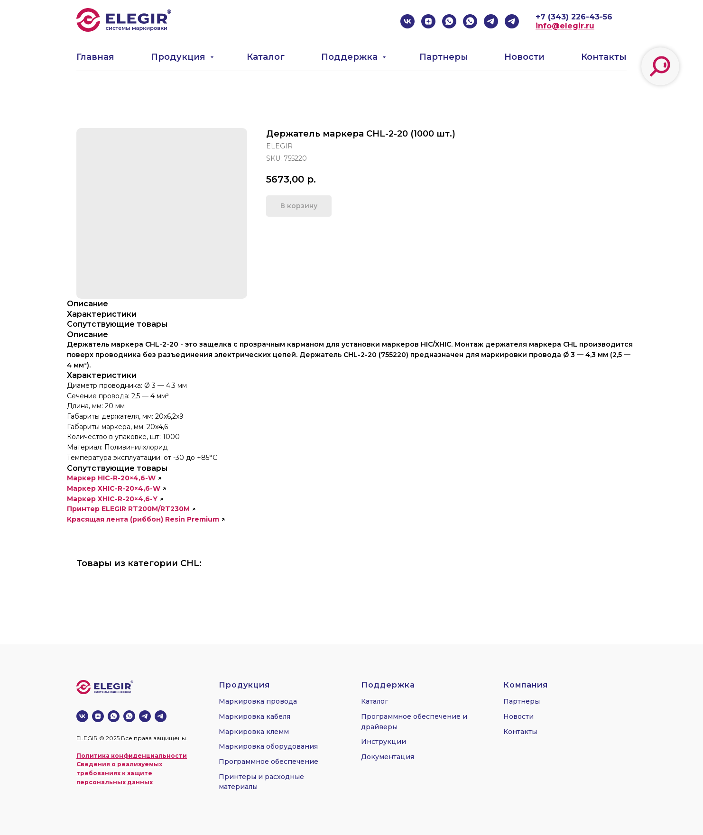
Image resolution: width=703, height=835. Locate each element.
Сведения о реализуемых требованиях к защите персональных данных (119, 773)
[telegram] (491, 21)
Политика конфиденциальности (131, 755)
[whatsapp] (449, 21)
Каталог (266, 57)
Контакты (604, 57)
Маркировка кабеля (254, 716)
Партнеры (443, 57)
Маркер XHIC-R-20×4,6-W (113, 488)
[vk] (407, 21)
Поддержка (350, 57)
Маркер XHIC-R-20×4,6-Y (112, 499)
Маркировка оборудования (268, 746)
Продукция (179, 57)
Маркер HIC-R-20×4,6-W (111, 478)
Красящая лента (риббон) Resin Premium (143, 519)
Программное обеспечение (268, 761)
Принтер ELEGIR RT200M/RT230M (128, 509)
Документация (387, 756)
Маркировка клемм (254, 731)
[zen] (428, 21)
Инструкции (383, 741)
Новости (524, 57)
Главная (95, 57)
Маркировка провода (258, 701)
